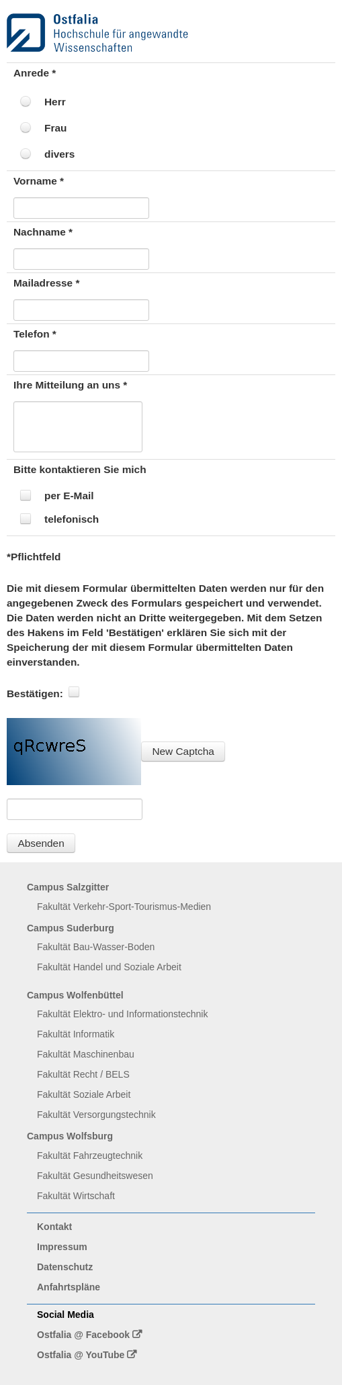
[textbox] (81, 208)
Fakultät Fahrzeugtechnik (89, 1155)
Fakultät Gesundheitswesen (95, 1175)
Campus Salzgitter (68, 887)
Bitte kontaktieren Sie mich (79, 469)
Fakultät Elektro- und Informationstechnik (122, 1014)
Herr (55, 101)
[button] (183, 751)
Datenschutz (65, 1267)
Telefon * (34, 334)
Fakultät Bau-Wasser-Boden (96, 946)
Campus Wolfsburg (70, 1136)
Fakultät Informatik (75, 1034)
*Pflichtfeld (33, 556)
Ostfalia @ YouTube (80, 1354)
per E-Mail (69, 495)
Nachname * (43, 232)
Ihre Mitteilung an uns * (70, 385)
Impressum (62, 1246)
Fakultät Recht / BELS (83, 1074)
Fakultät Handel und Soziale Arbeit (109, 967)
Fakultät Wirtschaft (76, 1195)
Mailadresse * (46, 283)
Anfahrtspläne (68, 1287)
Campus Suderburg (70, 928)
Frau (55, 128)
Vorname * (38, 181)
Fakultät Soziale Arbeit (83, 1094)
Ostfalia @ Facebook (83, 1334)
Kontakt (54, 1226)
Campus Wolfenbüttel (75, 995)
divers (59, 154)
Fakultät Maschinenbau (85, 1054)
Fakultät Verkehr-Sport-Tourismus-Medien (124, 906)
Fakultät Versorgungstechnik (96, 1114)
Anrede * (34, 73)
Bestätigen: (35, 693)
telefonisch (71, 519)
